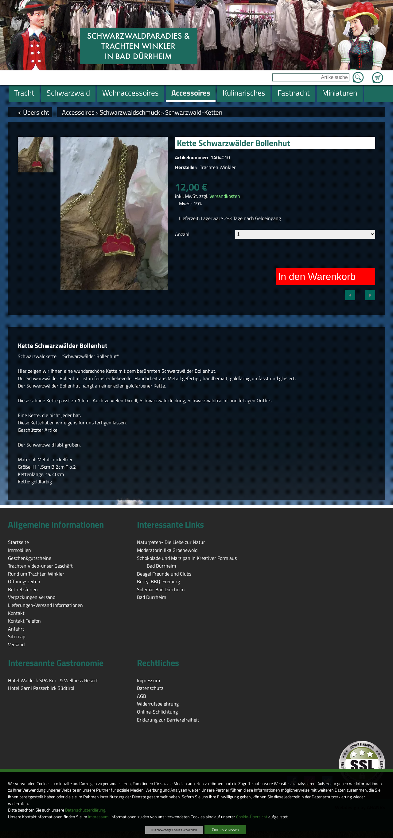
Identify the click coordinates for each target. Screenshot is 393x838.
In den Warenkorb (317, 276)
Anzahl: (182, 234)
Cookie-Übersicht (251, 816)
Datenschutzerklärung (85, 810)
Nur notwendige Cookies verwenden (174, 829)
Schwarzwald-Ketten (193, 112)
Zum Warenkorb (377, 74)
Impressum (98, 816)
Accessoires (78, 112)
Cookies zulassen (225, 829)
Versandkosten (224, 196)
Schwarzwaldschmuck (130, 112)
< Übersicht (33, 112)
